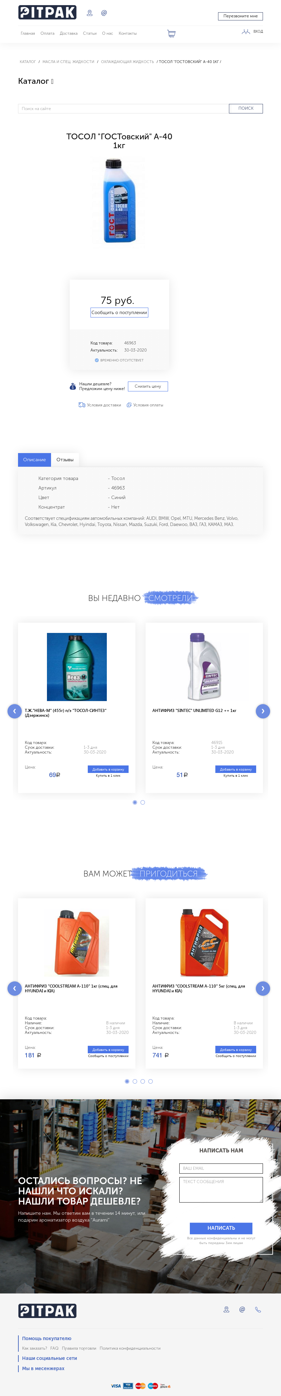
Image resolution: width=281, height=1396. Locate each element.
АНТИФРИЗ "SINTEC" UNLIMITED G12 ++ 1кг (194, 710)
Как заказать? (34, 1348)
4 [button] (150, 1081)
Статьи (90, 33)
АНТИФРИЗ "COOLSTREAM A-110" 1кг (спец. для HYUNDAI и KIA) (71, 988)
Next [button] (262, 711)
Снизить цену (148, 386)
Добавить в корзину (108, 769)
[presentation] (210, 1213)
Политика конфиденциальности (130, 1348)
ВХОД (258, 32)
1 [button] (135, 802)
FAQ (54, 1348)
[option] (119, 201)
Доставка (69, 33)
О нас (107, 33)
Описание (34, 460)
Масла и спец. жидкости (68, 62)
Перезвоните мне (241, 16)
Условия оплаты (148, 405)
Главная (28, 33)
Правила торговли (79, 1348)
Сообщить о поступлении (119, 312)
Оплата (47, 33)
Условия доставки (104, 405)
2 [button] (142, 802)
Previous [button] (14, 711)
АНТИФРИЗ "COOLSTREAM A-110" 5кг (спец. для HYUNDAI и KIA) (198, 988)
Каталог (28, 62)
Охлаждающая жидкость (127, 62)
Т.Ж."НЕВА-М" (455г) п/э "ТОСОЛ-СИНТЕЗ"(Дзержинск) (65, 712)
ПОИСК (245, 108)
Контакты (128, 33)
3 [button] (142, 1081)
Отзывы (64, 460)
